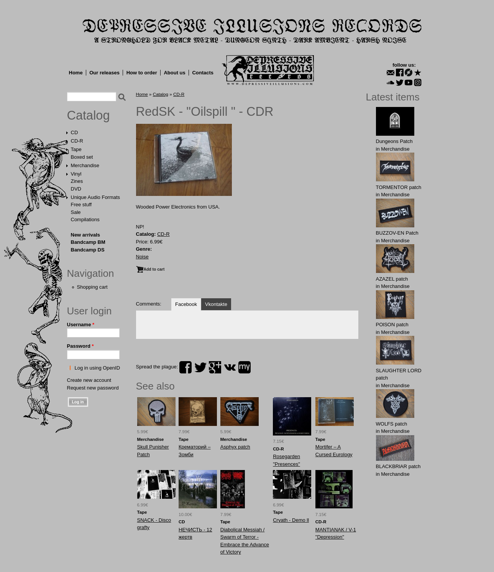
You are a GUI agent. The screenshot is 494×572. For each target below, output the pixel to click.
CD (74, 132)
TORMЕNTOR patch (399, 187)
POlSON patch (392, 324)
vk (230, 367)
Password (80, 346)
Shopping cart (92, 287)
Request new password (93, 388)
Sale (76, 212)
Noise (142, 257)
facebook (185, 367)
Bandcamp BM (88, 242)
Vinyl (76, 174)
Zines (77, 181)
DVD (76, 189)
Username (81, 324)
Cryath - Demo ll (291, 520)
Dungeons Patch (394, 141)
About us (174, 73)
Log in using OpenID (97, 368)
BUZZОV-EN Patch (397, 233)
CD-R (77, 141)
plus (215, 367)
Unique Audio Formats (95, 197)
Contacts (202, 73)
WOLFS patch (391, 424)
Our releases (104, 73)
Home (76, 73)
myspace (244, 367)
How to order (141, 73)
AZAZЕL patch (392, 279)
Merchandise (85, 165)
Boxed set (82, 157)
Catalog (88, 115)
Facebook (186, 304)
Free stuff (81, 204)
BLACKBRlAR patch (398, 466)
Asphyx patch (235, 447)
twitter (200, 367)
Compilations (85, 219)
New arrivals (85, 235)
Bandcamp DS (88, 250)
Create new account (89, 380)
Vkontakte (216, 304)
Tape (76, 149)
